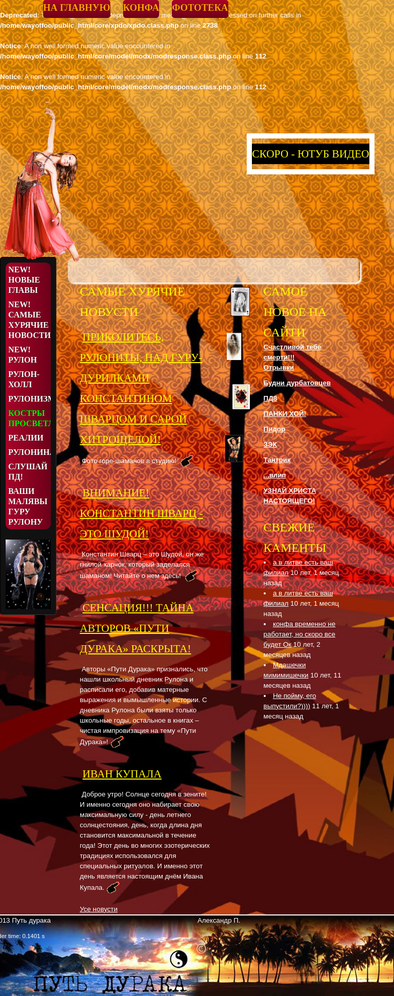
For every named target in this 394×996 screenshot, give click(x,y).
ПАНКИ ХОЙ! (285, 413)
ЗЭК (270, 444)
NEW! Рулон (22, 354)
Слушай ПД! (27, 471)
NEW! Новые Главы (24, 279)
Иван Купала (122, 774)
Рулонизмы (29, 398)
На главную (76, 7)
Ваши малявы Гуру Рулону (28, 506)
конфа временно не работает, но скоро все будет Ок (300, 634)
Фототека (200, 7)
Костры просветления (29, 418)
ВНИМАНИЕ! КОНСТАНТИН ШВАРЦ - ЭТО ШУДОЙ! (141, 513)
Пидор (275, 429)
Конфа (141, 7)
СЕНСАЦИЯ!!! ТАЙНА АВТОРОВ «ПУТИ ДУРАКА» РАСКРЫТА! (137, 628)
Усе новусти (99, 909)
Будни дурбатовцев (297, 383)
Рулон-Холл (24, 379)
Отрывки (279, 367)
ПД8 (271, 398)
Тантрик (277, 460)
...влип (275, 475)
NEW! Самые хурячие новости (29, 320)
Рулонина (29, 452)
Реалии (26, 437)
